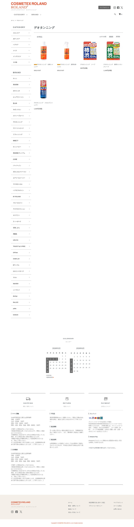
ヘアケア (15, 44)
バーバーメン (17, 165)
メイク (15, 50)
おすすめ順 (103, 36)
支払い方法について (74, 512)
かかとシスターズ (18, 271)
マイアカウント (104, 7)
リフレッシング (17, 134)
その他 (15, 62)
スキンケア (16, 33)
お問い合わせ (118, 509)
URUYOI (15, 240)
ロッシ (15, 78)
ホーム (13, 20)
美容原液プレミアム (19, 153)
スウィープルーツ (18, 115)
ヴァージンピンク (18, 128)
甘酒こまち (16, 227)
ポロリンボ (16, 91)
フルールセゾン (17, 203)
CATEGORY (19, 14)
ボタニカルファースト (19, 171)
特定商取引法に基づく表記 (97, 502)
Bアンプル (16, 265)
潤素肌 (15, 234)
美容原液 (15, 84)
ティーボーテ (17, 221)
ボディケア (16, 39)
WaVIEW (15, 283)
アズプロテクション (19, 209)
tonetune (15, 315)
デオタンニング (21, 20)
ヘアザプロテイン (18, 190)
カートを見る (118, 506)
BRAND (35, 14)
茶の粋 (15, 103)
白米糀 (15, 159)
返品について (72, 509)
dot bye (15, 296)
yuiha (14, 308)
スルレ (15, 277)
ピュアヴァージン (18, 97)
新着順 (118, 36)
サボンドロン (17, 109)
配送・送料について (74, 506)
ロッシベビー (17, 147)
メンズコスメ (17, 56)
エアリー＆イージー (19, 178)
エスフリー (16, 215)
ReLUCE (15, 302)
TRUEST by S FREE (19, 246)
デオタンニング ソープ (87, 64)
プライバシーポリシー (95, 506)
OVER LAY (16, 259)
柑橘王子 (15, 140)
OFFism (15, 252)
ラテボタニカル (17, 184)
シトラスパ (16, 290)
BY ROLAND (17, 196)
